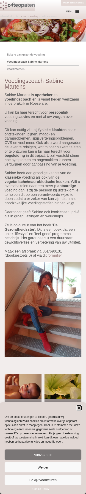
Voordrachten (16, 69)
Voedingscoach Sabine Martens (27, 61)
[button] (79, 408)
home (23, 16)
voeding (34, 16)
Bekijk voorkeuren (43, 480)
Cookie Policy (40, 489)
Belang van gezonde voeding (26, 54)
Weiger (43, 467)
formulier (55, 255)
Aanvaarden (43, 455)
